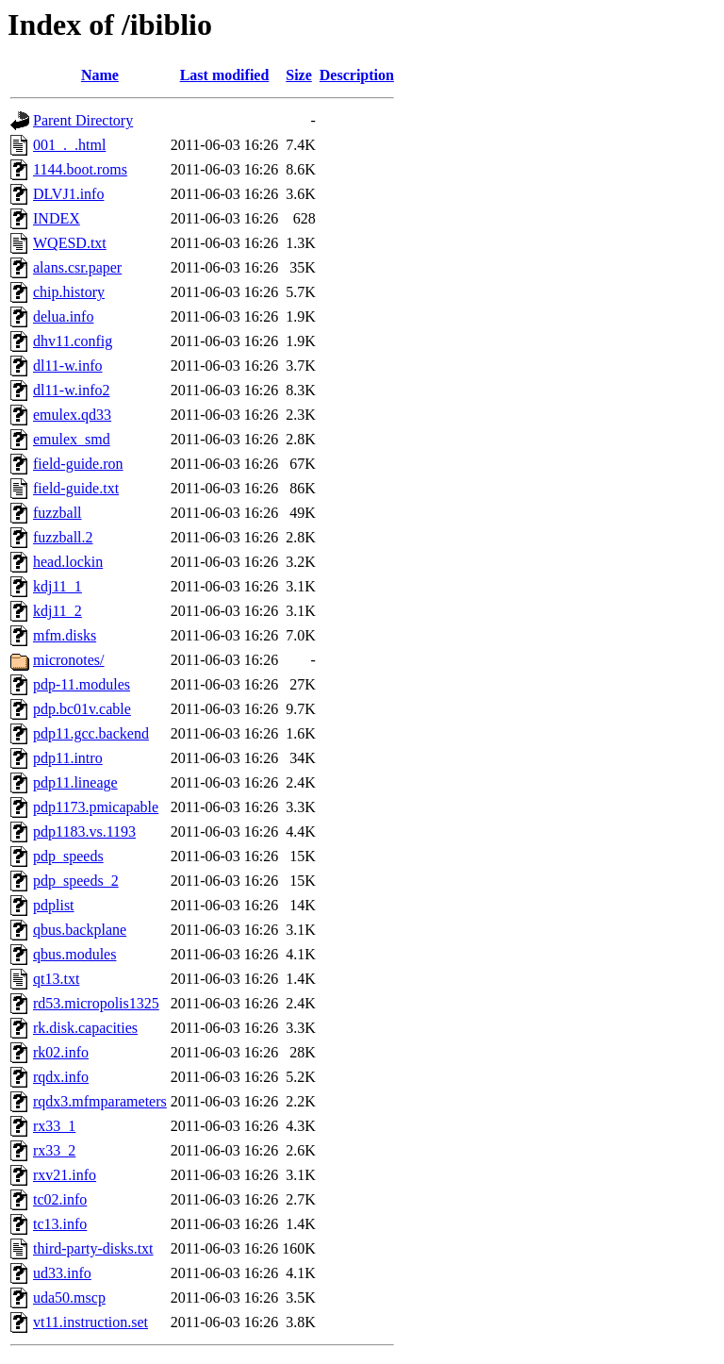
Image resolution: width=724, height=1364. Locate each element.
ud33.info (62, 1273)
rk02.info (61, 1052)
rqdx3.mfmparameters (100, 1101)
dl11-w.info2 (71, 390)
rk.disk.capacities (85, 1028)
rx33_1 (54, 1126)
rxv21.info (64, 1175)
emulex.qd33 (72, 415)
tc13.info (60, 1224)
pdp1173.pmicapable (95, 807)
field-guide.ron (78, 464)
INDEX (56, 218)
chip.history (69, 292)
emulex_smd (71, 439)
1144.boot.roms (80, 169)
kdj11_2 (57, 611)
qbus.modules (74, 954)
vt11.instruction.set (90, 1322)
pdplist (53, 905)
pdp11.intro (68, 758)
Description (357, 75)
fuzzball (57, 513)
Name (100, 75)
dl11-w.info (67, 366)
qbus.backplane (79, 930)
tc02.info (60, 1199)
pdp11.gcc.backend (91, 733)
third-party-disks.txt (93, 1248)
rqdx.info (61, 1077)
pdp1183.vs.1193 (84, 831)
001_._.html (69, 145)
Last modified (225, 75)
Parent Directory (83, 120)
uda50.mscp (69, 1297)
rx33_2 (54, 1150)
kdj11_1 (57, 586)
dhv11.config (72, 341)
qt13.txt (56, 979)
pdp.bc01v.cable (82, 709)
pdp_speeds (68, 856)
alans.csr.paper (77, 267)
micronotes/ (69, 660)
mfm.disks (64, 635)
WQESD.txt (70, 243)
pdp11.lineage (75, 782)
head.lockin (68, 562)
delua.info (63, 316)
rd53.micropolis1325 (96, 1003)
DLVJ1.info (68, 194)
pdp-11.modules (81, 684)
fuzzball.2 (63, 537)
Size (299, 75)
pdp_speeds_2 (76, 881)
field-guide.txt (76, 488)
